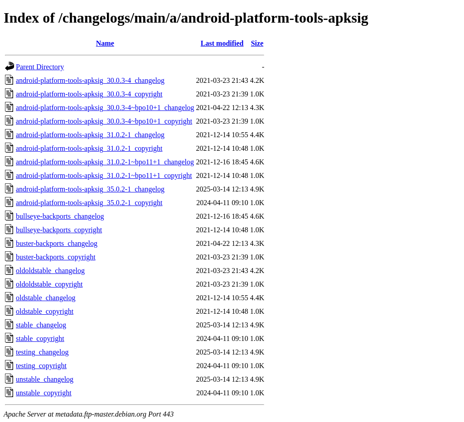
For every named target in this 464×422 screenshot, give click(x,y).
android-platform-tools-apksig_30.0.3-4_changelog (90, 80)
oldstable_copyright (44, 311)
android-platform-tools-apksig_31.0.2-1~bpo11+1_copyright (104, 175)
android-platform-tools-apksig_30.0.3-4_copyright (89, 94)
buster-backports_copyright (56, 257)
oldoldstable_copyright (49, 284)
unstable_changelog (44, 379)
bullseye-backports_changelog (60, 216)
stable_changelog (41, 325)
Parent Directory (40, 67)
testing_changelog (42, 352)
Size (257, 43)
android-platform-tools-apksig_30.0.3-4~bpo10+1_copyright (104, 121)
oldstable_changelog (46, 298)
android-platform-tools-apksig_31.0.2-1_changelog (90, 135)
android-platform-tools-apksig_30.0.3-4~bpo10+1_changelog (105, 107)
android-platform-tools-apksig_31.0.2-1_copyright (89, 148)
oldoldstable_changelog (50, 270)
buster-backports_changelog (56, 243)
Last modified (222, 43)
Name (105, 43)
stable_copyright (40, 338)
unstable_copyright (44, 393)
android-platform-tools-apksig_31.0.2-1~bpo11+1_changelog (105, 162)
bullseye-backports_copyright (59, 230)
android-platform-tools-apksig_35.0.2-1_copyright (89, 202)
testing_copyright (41, 365)
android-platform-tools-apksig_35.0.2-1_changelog (90, 189)
